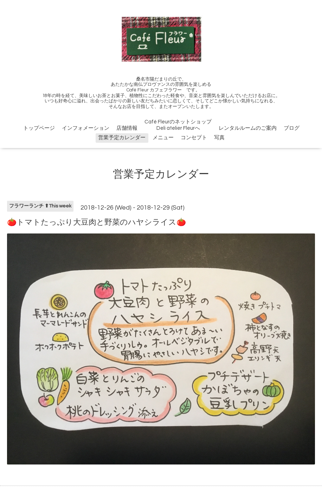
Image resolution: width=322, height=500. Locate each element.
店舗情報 (126, 128)
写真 (219, 137)
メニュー (163, 137)
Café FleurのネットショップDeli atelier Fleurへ (178, 125)
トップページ (39, 128)
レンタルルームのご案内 (248, 128)
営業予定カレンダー (122, 137)
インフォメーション (85, 128)
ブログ (292, 128)
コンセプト (194, 137)
